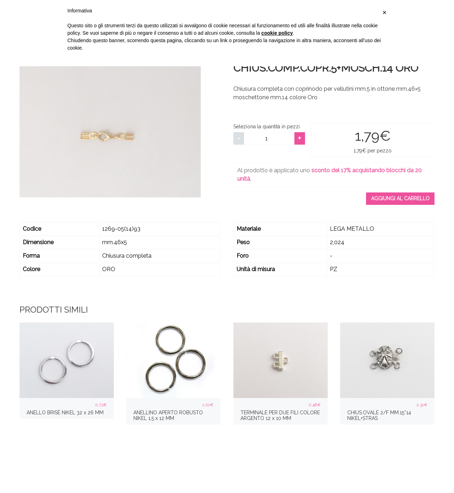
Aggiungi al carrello (400, 198)
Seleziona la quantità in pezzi (266, 126)
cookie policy (277, 33)
